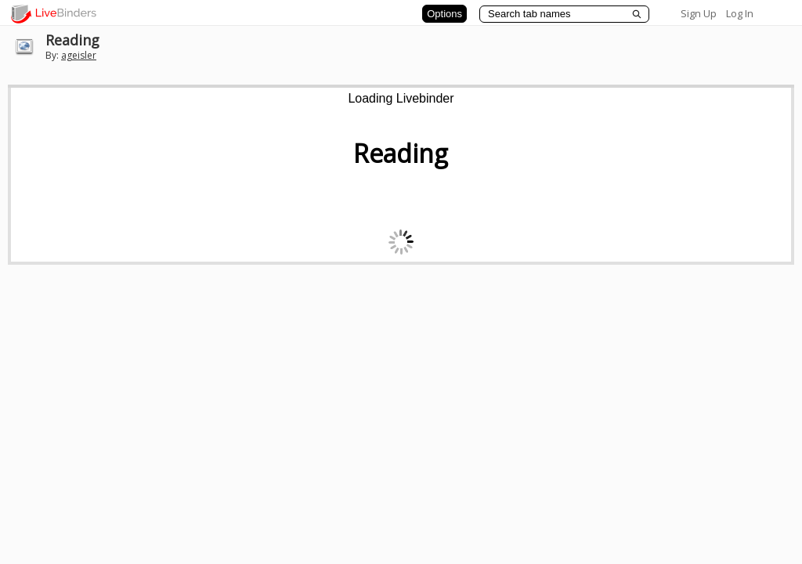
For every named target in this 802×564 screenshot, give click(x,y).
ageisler (78, 55)
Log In (739, 13)
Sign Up (699, 13)
